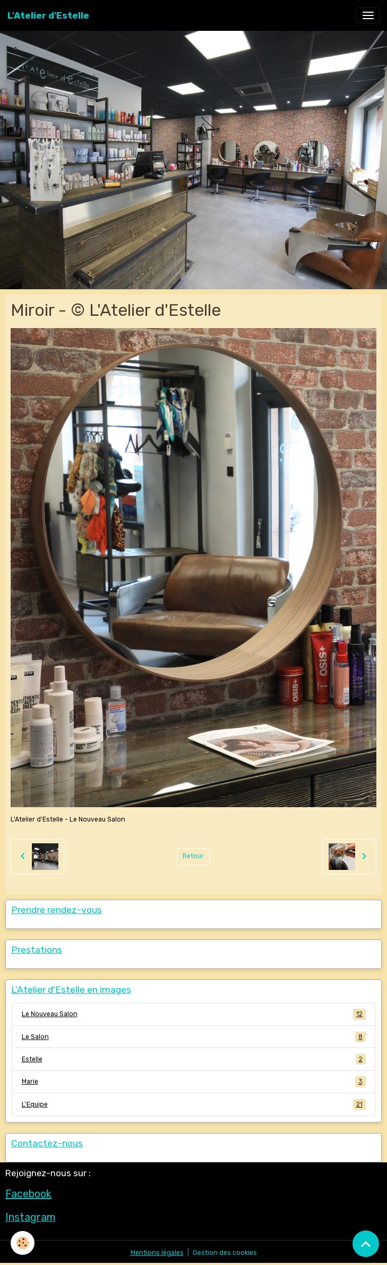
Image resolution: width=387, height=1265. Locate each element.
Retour (193, 856)
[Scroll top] (365, 1243)
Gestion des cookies (225, 1252)
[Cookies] (23, 1243)
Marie (194, 1081)
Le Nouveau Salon (194, 1014)
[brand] (48, 15)
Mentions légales (157, 1252)
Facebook (28, 1193)
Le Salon (194, 1037)
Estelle (194, 1059)
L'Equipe (194, 1104)
